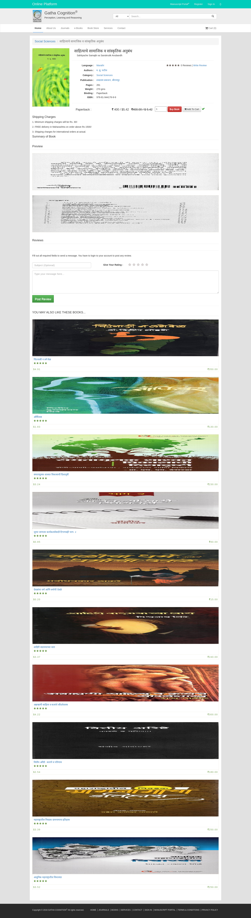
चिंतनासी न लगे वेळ (42, 359)
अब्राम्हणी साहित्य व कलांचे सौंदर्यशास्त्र (51, 704)
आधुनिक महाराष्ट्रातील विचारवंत (48, 877)
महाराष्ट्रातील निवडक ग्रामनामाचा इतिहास (52, 819)
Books (114, 910)
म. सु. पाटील (101, 70)
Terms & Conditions (188, 910)
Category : (88, 75)
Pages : (90, 85)
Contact (121, 29)
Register (198, 4)
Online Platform (44, 4)
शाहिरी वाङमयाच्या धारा (44, 647)
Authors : (89, 70)
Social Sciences (45, 41)
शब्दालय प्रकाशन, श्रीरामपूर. (108, 80)
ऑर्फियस (38, 416)
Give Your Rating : (113, 265)
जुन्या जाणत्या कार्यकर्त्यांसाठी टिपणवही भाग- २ (55, 531)
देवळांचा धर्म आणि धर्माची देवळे (48, 589)
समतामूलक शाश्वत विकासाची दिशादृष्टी (51, 474)
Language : (88, 65)
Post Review (43, 299)
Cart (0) (210, 28)
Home (38, 29)
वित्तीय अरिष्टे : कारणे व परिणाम (48, 762)
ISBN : (90, 97)
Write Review (200, 65)
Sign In (211, 4)
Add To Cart (191, 109)
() (220, 4)
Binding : (89, 93)
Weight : (89, 89)
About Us (51, 29)
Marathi (100, 65)
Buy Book (174, 109)
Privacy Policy (210, 910)
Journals (65, 29)
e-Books (78, 29)
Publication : (87, 80)
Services (108, 29)
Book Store (93, 29)
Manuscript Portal (179, 3)
